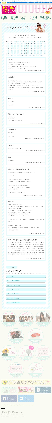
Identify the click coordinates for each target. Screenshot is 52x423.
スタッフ (33, 18)
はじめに (14, 18)
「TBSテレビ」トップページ (4, 1)
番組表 (4, 2)
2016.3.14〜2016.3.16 (13, 285)
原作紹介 (45, 18)
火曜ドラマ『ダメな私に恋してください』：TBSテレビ (23, 9)
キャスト (23, 18)
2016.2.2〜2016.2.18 (13, 298)
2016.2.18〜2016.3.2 (13, 294)
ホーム (4, 18)
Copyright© (3, 416)
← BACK (12, 267)
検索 (11, 2)
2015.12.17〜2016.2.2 (13, 302)
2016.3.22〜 (10, 276)
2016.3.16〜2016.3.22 (13, 280)
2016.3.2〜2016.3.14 (13, 289)
